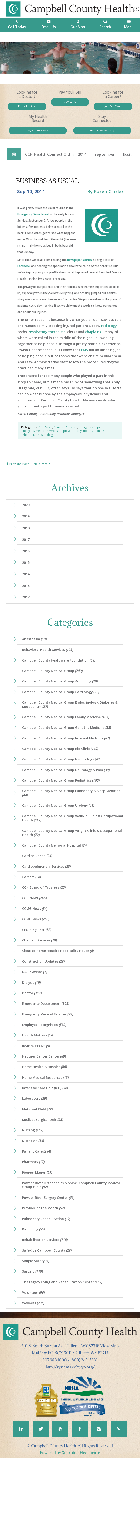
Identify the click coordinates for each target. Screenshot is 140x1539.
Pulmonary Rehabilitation (48, 1289)
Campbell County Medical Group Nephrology (65, 788)
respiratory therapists (47, 341)
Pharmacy (35, 1227)
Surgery (34, 1347)
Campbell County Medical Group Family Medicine (69, 742)
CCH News (45, 436)
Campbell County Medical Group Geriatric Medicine (70, 753)
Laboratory (36, 1158)
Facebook (23, 275)
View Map (109, 1425)
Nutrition (34, 1204)
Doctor (33, 1043)
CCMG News (36, 951)
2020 (27, 514)
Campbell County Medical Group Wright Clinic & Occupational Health (64, 868)
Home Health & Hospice (47, 1124)
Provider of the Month (45, 1278)
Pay (70, 104)
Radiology (46, 444)
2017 (27, 551)
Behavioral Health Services (50, 668)
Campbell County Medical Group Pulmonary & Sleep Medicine (67, 825)
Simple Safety (37, 1335)
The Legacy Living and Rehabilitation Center (65, 1358)
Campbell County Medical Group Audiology (63, 703)
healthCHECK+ (37, 1101)
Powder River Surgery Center (51, 1266)
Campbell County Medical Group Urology (61, 839)
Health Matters (39, 1089)
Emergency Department (33, 223)
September (104, 161)
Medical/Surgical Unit (45, 1181)
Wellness (35, 1381)
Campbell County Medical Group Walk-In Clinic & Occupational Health (64, 852)
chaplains (93, 341)
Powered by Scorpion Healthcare (70, 1533)
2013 (27, 601)
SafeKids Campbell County (49, 1324)
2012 (27, 614)
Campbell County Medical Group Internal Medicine (69, 765)
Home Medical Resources (48, 1135)
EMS (84, 359)
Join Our (113, 108)
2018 (27, 539)
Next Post (45, 472)
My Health (38, 136)
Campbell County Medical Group (55, 691)
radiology (109, 335)
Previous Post (19, 472)
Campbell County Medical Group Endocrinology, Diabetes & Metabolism (72, 728)
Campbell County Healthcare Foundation (61, 680)
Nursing (34, 1193)
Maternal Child (39, 1170)
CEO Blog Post (39, 974)
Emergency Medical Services (39, 440)
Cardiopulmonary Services (49, 905)
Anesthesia (36, 657)
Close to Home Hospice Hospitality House (61, 997)
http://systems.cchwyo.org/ (70, 1446)
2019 (27, 526)
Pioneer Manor (39, 1239)
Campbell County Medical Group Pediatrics (64, 811)
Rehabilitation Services (47, 1312)
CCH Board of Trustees (46, 928)
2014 (82, 161)
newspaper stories (79, 269)
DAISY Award (36, 1020)
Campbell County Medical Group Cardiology (64, 714)
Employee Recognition (73, 440)
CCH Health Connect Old (47, 161)
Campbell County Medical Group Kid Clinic (63, 776)
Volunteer (35, 1370)
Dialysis (33, 1031)
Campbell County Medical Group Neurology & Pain (69, 799)
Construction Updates (45, 1008)
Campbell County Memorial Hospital (57, 882)
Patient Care (38, 1216)
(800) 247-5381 (83, 1439)
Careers (33, 916)
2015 (27, 576)
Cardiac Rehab (39, 893)
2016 (27, 564)
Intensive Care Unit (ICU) (47, 1147)
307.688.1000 (55, 1439)
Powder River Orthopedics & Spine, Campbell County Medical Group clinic (68, 1252)
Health (102, 136)
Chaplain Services (65, 436)
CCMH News (37, 962)
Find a (27, 108)
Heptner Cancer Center (46, 1112)
